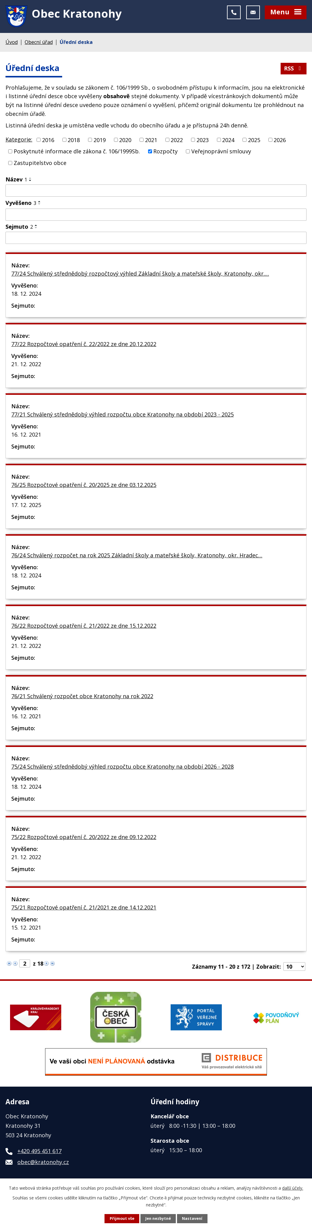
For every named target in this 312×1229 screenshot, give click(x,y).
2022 (177, 139)
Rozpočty (165, 151)
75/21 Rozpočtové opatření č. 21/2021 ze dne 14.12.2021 (83, 907)
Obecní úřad (39, 42)
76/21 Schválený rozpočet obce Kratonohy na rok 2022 (82, 696)
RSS (293, 68)
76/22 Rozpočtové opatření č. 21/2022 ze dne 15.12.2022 (83, 625)
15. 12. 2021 (26, 927)
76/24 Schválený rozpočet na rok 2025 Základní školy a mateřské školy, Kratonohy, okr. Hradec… (136, 555)
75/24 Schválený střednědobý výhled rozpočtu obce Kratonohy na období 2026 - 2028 (122, 766)
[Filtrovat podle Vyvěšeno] (156, 215)
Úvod (11, 42)
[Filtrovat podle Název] (156, 190)
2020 (125, 139)
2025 (254, 139)
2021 (151, 139)
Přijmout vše (122, 1218)
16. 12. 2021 (26, 434)
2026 (280, 139)
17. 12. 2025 (26, 505)
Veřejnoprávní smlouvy (221, 151)
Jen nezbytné (158, 1218)
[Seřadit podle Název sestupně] (30, 180)
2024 (228, 139)
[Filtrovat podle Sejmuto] (156, 238)
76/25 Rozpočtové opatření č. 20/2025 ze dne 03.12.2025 (83, 484)
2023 (203, 139)
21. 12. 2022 (26, 364)
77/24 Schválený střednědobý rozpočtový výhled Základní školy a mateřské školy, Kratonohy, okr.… (140, 273)
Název (16, 179)
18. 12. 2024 (26, 293)
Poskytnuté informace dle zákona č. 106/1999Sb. (77, 151)
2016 (48, 139)
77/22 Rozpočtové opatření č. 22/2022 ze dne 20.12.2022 (83, 344)
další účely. (292, 1188)
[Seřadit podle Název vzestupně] (30, 178)
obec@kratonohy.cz (43, 1162)
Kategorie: (18, 139)
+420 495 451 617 (39, 1151)
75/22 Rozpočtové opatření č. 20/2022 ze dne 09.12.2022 (83, 837)
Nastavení (192, 1218)
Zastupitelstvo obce (40, 162)
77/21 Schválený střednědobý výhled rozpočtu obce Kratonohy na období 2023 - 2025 (122, 414)
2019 (100, 139)
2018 (74, 139)
